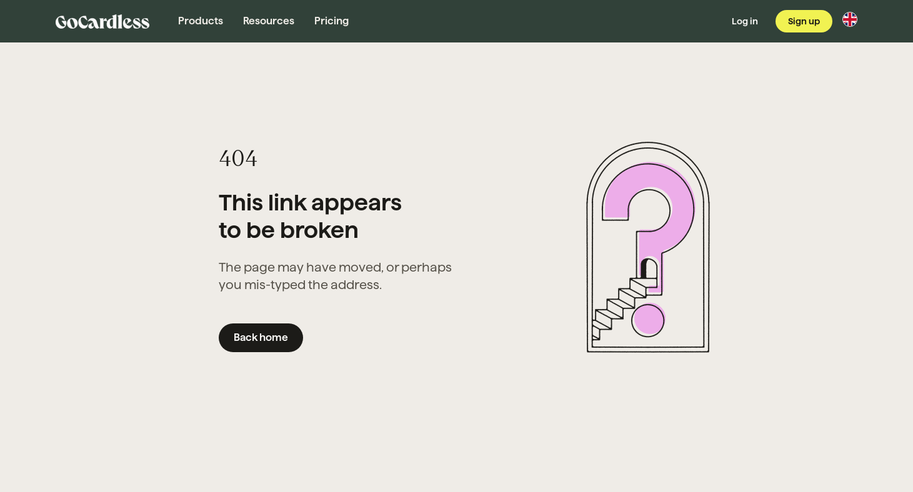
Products (200, 21)
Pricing (331, 21)
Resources (268, 21)
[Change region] (849, 19)
